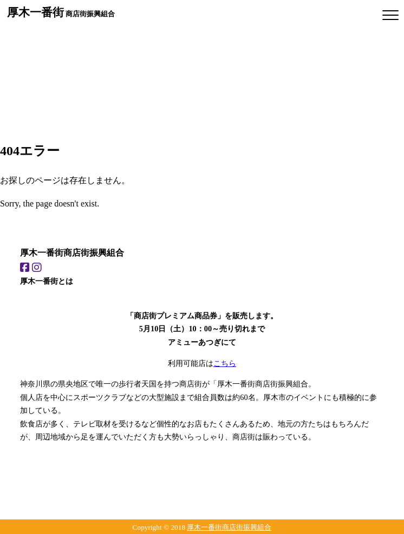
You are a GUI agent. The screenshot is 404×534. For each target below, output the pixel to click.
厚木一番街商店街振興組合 (229, 527)
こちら (224, 363)
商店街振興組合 (61, 12)
